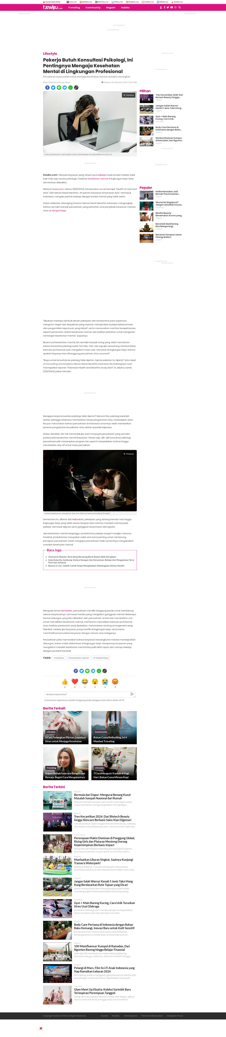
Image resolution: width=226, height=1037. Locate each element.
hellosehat (78, 519)
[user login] (161, 8)
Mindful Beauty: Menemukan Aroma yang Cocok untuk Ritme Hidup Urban (169, 214)
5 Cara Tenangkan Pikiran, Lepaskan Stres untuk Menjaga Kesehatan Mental (65, 739)
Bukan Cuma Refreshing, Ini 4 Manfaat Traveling (110, 739)
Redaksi (115, 1015)
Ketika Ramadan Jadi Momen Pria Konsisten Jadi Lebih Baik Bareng (167, 192)
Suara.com (73, 2)
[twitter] (53, 87)
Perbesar (128, 95)
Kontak (104, 1015)
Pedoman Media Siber (152, 1015)
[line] (59, 87)
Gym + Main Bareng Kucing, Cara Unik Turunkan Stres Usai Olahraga (166, 117)
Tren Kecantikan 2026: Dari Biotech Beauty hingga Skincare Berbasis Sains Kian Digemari (102, 818)
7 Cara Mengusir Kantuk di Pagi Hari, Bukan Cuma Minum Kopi (111, 775)
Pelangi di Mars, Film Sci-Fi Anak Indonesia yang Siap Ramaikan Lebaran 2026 (104, 969)
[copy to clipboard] (76, 87)
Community (93, 7)
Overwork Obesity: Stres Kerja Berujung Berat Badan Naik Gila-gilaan (82, 556)
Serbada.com (178, 2)
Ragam (110, 7)
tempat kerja (59, 210)
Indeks (125, 7)
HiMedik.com (163, 2)
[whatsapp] (70, 87)
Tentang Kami (130, 1015)
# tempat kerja (100, 658)
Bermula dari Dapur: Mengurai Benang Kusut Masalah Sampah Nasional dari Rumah (102, 796)
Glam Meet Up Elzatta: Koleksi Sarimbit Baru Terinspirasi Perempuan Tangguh (102, 991)
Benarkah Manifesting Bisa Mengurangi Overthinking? (167, 225)
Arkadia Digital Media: (53, 2)
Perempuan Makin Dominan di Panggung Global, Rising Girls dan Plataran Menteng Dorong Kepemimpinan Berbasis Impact (104, 841)
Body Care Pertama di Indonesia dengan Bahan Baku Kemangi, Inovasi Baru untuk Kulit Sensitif (104, 926)
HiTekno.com (118, 2)
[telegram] (65, 87)
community (101, 732)
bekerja (102, 174)
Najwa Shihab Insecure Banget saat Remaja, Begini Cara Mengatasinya (65, 775)
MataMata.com (87, 2)
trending (51, 768)
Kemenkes (66, 610)
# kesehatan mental (78, 658)
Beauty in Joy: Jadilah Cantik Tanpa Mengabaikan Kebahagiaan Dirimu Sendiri (86, 565)
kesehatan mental (98, 178)
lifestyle (51, 732)
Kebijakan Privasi (175, 1015)
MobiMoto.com (134, 2)
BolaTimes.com (103, 2)
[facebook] (47, 87)
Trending (74, 7)
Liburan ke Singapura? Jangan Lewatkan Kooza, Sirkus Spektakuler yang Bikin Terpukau (169, 203)
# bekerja (59, 658)
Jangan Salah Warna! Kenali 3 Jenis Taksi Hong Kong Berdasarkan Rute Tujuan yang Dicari (103, 883)
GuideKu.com (149, 2)
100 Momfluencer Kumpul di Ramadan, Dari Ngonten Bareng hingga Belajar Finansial (102, 947)
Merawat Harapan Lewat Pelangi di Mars (169, 236)
